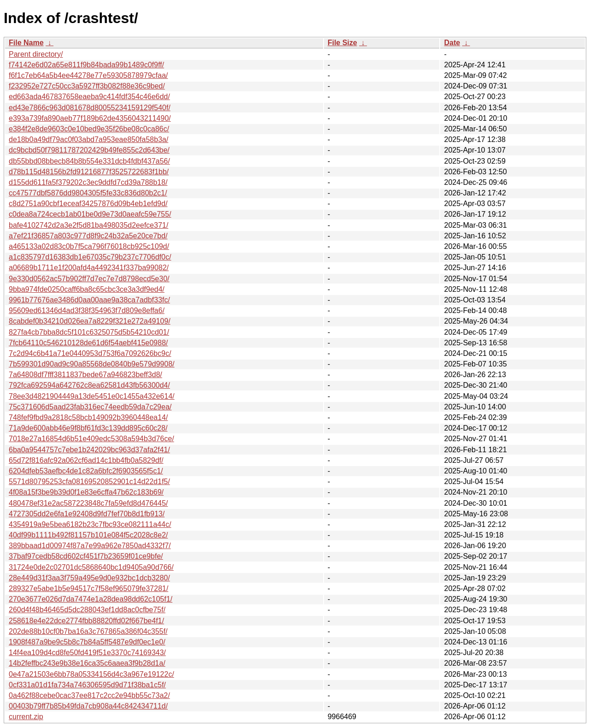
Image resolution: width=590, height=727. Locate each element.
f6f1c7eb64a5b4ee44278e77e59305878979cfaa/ (88, 75)
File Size (342, 43)
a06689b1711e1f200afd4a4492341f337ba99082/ (89, 268)
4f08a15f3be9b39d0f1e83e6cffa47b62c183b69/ (86, 492)
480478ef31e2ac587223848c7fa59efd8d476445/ (88, 503)
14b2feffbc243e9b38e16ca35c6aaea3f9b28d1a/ (87, 663)
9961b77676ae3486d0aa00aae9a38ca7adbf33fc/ (89, 300)
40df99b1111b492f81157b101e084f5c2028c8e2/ (88, 535)
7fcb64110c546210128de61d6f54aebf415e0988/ (88, 343)
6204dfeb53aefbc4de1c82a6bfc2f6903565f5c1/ (86, 471)
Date (452, 43)
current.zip (26, 717)
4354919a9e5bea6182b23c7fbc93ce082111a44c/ (90, 524)
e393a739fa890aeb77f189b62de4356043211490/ (90, 118)
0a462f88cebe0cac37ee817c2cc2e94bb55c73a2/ (89, 695)
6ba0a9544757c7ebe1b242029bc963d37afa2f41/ (89, 450)
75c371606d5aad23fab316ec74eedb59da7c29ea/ (90, 407)
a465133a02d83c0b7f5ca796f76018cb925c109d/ (89, 246)
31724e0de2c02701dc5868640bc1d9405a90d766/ (91, 567)
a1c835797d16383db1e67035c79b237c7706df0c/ (90, 257)
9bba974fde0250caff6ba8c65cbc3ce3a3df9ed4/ (87, 289)
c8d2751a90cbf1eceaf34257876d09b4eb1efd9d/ (88, 203)
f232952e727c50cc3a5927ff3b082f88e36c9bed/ (87, 86)
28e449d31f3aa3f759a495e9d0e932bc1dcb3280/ (89, 578)
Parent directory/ (36, 54)
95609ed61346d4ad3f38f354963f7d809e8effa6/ (87, 310)
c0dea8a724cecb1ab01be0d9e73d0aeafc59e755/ (90, 214)
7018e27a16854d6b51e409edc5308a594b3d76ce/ (91, 439)
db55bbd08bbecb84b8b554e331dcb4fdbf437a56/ (89, 161)
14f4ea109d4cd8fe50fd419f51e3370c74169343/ (87, 652)
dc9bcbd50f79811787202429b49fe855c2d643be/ (89, 150)
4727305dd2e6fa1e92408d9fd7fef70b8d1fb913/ (87, 514)
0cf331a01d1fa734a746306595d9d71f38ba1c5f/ (87, 685)
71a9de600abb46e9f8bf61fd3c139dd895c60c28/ (88, 428)
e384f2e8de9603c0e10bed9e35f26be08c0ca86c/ (89, 129)
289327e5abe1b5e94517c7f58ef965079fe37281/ (88, 588)
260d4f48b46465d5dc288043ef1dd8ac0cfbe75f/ (87, 610)
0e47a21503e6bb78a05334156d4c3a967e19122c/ (91, 674)
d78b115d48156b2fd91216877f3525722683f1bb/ (89, 172)
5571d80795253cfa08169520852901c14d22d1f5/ (89, 481)
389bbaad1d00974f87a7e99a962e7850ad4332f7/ (90, 546)
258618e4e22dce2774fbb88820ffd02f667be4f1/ (86, 621)
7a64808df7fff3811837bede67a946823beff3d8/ (85, 374)
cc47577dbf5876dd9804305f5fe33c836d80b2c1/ (88, 193)
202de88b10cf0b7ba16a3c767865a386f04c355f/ (88, 631)
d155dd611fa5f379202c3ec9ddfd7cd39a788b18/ (88, 182)
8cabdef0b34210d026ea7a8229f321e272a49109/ (90, 321)
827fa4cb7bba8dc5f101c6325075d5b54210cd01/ (89, 332)
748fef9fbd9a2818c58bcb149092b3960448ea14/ (88, 417)
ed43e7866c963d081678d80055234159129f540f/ (90, 108)
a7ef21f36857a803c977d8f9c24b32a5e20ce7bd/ (88, 236)
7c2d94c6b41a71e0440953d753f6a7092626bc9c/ (90, 353)
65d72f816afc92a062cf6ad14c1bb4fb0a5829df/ (86, 460)
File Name (26, 43)
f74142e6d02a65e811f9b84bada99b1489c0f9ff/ (86, 65)
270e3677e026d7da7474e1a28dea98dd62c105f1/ (90, 599)
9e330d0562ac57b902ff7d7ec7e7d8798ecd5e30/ (89, 279)
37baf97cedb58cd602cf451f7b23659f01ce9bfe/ (86, 556)
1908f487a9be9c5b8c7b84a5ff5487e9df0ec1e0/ (87, 642)
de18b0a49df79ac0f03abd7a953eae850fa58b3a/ (88, 139)
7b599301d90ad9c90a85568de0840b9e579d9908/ (91, 364)
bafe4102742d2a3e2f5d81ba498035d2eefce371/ (88, 225)
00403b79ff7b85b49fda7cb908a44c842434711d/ (88, 706)
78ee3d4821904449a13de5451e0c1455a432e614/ (91, 396)
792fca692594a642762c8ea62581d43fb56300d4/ (89, 385)
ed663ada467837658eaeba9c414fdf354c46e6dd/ (89, 96)
